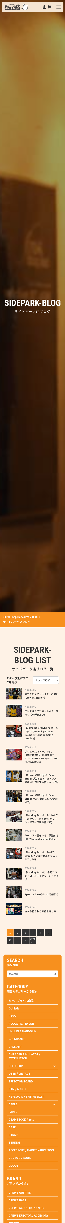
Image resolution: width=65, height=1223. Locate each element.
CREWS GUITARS (20, 1192)
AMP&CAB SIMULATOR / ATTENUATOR (24, 1056)
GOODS (13, 1165)
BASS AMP (15, 1046)
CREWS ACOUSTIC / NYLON (26, 1208)
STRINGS (14, 1142)
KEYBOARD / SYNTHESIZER (26, 1096)
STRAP (13, 1135)
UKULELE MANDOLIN (22, 1031)
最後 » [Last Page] (32, 940)
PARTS (13, 1112)
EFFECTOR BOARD (21, 1081)
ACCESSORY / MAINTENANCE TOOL (32, 1150)
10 (10, 940)
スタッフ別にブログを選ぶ (17, 680)
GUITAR (14, 1008)
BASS (12, 1016)
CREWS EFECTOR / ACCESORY (28, 1215)
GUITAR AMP (17, 1039)
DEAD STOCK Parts (21, 1119)
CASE (12, 1127)
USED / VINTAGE (19, 1073)
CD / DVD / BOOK (20, 1158)
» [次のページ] (25, 940)
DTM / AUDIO (17, 1089)
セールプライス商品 (21, 1000)
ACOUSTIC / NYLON (21, 1023)
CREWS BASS (17, 1200)
